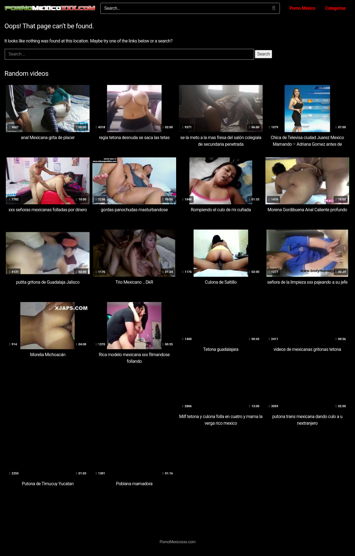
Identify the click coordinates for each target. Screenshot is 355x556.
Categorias (335, 8)
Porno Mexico (302, 8)
